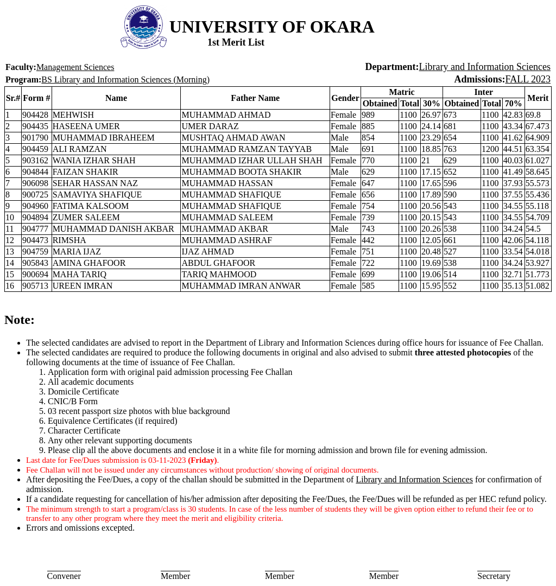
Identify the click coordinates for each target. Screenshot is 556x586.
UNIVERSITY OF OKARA (272, 26)
